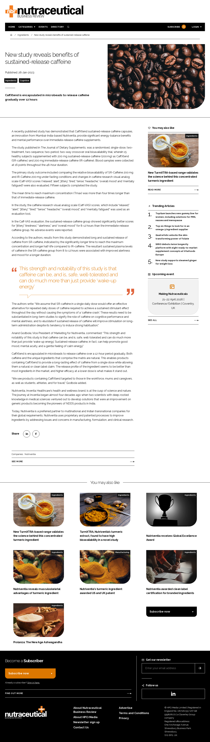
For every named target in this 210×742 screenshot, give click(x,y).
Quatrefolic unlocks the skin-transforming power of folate (172, 237)
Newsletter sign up (86, 722)
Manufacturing (122, 552)
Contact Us (81, 727)
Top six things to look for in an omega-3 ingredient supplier (172, 227)
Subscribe (176, 27)
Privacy (124, 718)
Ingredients (10, 80)
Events (43, 27)
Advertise (125, 708)
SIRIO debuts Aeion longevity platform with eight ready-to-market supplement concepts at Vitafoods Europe (176, 249)
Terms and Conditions (134, 713)
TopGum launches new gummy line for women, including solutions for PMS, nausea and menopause (177, 217)
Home (11, 27)
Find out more (14, 693)
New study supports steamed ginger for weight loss (176, 262)
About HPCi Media (85, 717)
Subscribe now (160, 611)
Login (195, 27)
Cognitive (24, 80)
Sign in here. (33, 682)
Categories (25, 27)
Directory (57, 27)
